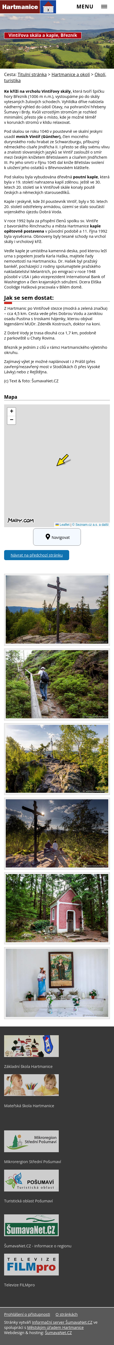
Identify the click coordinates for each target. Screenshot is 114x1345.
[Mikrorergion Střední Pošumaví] (31, 1151)
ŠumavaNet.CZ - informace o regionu (37, 1245)
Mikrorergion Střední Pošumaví (32, 1161)
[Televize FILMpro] (31, 1274)
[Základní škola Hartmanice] (31, 1056)
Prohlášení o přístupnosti (27, 1314)
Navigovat (57, 537)
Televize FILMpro (19, 1284)
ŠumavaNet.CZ (58, 1332)
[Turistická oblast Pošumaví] (31, 1190)
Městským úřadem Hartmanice (55, 1327)
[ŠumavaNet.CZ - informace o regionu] (31, 1235)
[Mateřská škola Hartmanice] (31, 1095)
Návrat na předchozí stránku (37, 555)
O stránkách (66, 1314)
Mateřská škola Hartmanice (29, 1105)
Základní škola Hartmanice (28, 1066)
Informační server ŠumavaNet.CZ (62, 1322)
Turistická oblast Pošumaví (28, 1200)
